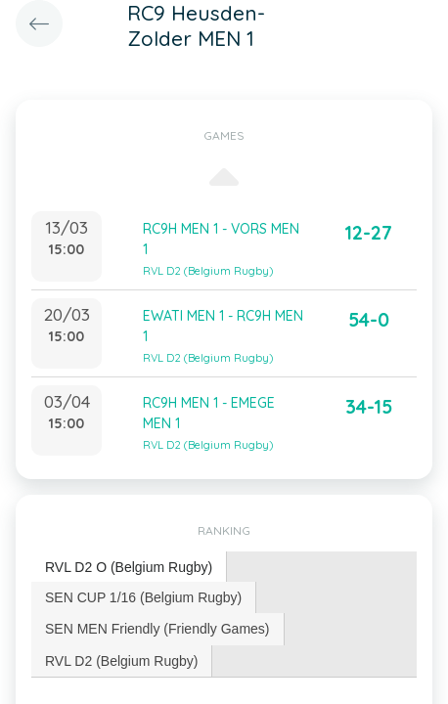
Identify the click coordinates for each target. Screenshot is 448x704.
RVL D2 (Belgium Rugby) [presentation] (121, 661)
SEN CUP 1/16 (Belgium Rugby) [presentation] (143, 597)
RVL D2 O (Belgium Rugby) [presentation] (128, 567)
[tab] (129, 567)
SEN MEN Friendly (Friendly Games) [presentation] (157, 629)
